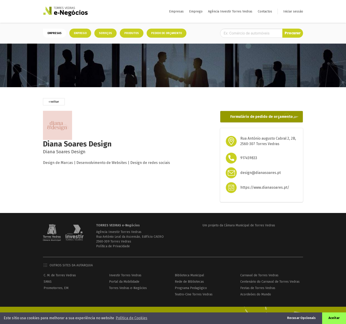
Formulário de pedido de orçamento (261, 116)
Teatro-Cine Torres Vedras (194, 294)
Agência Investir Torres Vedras (230, 11)
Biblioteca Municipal (189, 275)
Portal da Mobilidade (124, 282)
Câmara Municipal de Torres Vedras (249, 225)
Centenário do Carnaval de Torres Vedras (270, 282)
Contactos (265, 11)
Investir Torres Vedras (125, 275)
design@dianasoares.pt (260, 173)
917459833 (248, 158)
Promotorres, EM (56, 288)
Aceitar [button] (334, 318)
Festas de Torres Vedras (257, 288)
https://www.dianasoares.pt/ (264, 187)
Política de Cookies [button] (131, 318)
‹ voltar (54, 101)
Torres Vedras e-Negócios (128, 288)
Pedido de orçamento (166, 33)
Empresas (176, 11)
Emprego (196, 11)
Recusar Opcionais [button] (301, 318)
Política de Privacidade (113, 246)
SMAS (48, 282)
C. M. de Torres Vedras (60, 275)
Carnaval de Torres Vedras (259, 275)
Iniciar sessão (293, 11)
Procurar (293, 33)
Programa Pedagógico (191, 288)
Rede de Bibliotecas (189, 282)
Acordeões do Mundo (255, 294)
